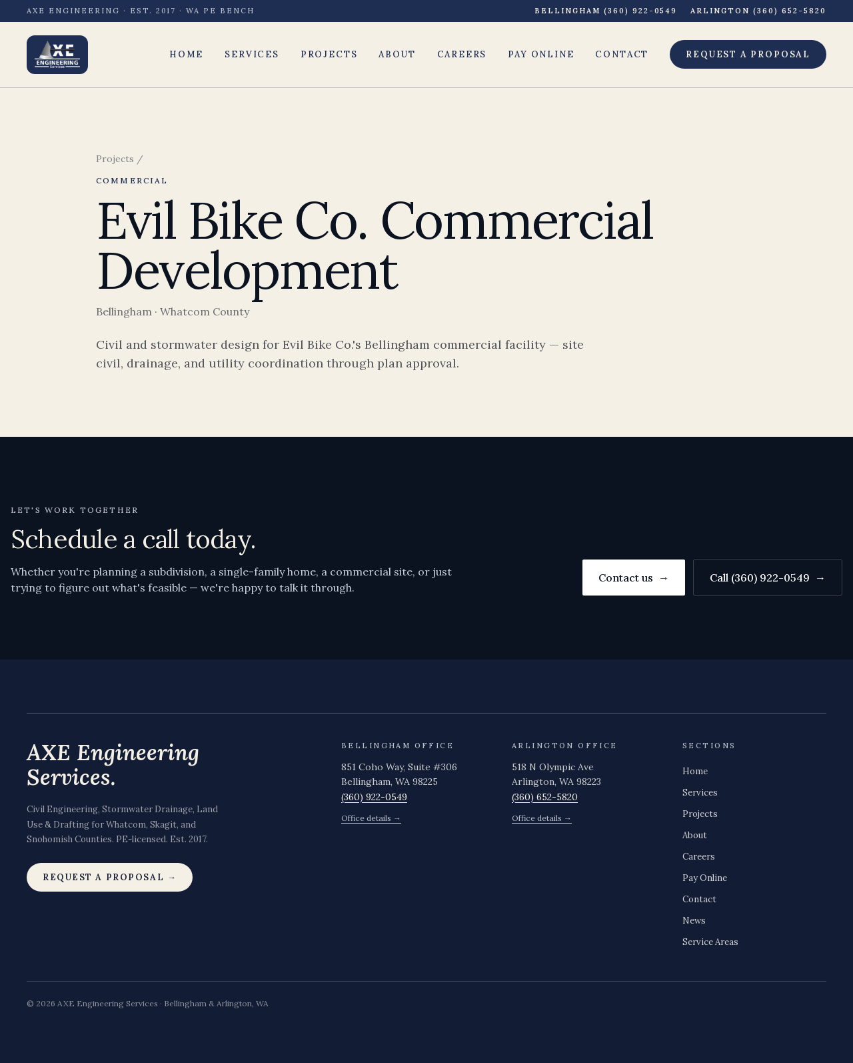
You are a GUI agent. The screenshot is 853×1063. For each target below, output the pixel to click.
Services (252, 54)
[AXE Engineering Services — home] (57, 54)
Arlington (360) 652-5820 (758, 10)
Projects (329, 54)
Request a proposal (748, 54)
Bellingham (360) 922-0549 (606, 10)
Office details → (371, 818)
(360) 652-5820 (545, 797)
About (397, 54)
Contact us (633, 578)
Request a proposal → (110, 877)
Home (186, 54)
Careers (462, 54)
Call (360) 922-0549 (768, 578)
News (694, 920)
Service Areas (710, 942)
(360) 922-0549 (374, 797)
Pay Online (541, 54)
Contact (621, 54)
